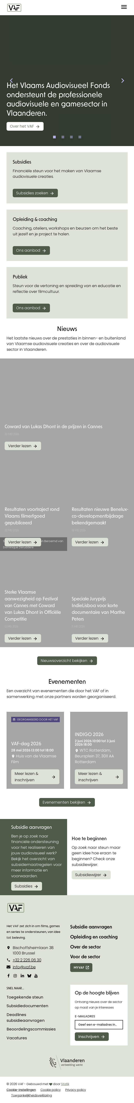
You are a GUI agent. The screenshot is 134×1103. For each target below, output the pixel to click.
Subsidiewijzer (88, 874)
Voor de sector (85, 956)
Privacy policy (75, 1090)
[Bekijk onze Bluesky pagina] (29, 975)
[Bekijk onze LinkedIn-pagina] (22, 975)
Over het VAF (22, 126)
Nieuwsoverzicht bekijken (64, 660)
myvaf (79, 967)
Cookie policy (50, 1090)
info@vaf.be (24, 967)
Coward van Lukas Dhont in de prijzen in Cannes (53, 426)
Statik (65, 1084)
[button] (124, 7)
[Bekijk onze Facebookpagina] (8, 975)
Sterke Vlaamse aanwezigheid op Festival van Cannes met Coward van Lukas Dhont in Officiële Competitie (33, 605)
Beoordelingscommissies (31, 1029)
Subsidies (23, 886)
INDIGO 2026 (89, 734)
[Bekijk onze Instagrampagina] (15, 975)
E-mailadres (85, 1016)
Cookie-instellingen (21, 1090)
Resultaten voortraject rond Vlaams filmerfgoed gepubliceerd (32, 515)
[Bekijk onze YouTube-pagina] (36, 975)
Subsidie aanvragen (91, 926)
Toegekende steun (25, 997)
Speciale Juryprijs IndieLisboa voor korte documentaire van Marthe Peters (98, 609)
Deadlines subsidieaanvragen (26, 1017)
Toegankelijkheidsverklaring (31, 1095)
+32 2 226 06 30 (27, 960)
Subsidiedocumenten (27, 1006)
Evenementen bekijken (64, 802)
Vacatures (17, 1038)
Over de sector (85, 946)
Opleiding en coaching (94, 936)
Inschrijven (88, 1036)
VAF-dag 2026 (26, 743)
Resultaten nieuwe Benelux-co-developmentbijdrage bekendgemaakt (100, 515)
